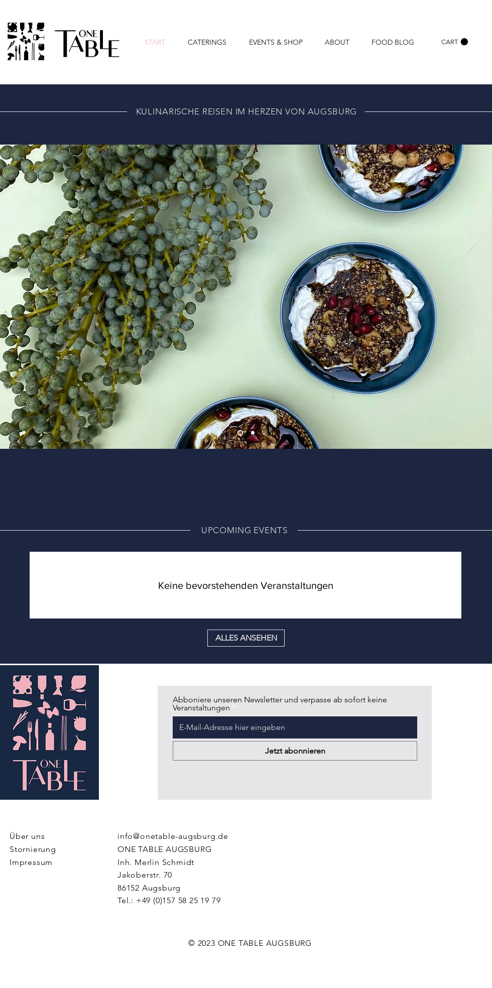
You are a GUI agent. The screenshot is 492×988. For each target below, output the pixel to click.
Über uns (27, 836)
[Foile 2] (240, 433)
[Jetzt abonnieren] (295, 751)
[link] (454, 42)
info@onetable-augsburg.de (172, 836)
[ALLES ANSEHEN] (246, 638)
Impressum (31, 862)
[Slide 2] (253, 433)
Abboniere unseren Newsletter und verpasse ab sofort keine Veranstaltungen (280, 704)
